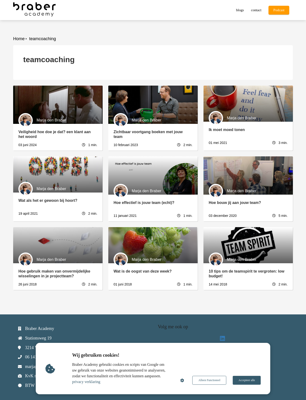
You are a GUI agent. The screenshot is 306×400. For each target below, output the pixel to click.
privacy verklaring (86, 382)
